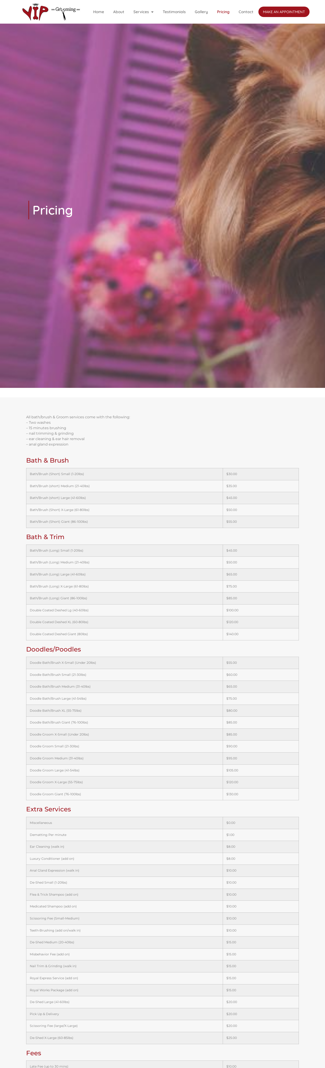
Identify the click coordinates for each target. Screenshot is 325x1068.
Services (143, 12)
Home (98, 11)
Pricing (223, 11)
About (118, 11)
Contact (246, 11)
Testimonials (174, 11)
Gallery (201, 11)
